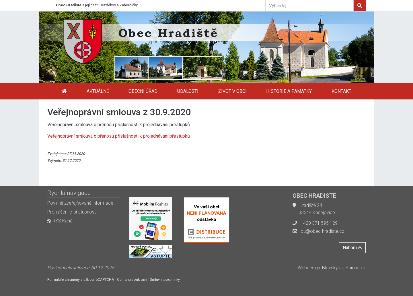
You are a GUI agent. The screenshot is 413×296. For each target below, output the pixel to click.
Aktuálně (98, 91)
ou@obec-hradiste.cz (322, 231)
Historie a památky (289, 91)
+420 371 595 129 (319, 223)
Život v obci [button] (232, 91)
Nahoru (352, 247)
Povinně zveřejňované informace (80, 203)
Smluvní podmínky (165, 279)
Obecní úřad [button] (142, 91)
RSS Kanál (60, 221)
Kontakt (341, 91)
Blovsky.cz (333, 267)
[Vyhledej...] (309, 5)
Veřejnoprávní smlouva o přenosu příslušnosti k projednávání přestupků (118, 136)
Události (187, 91)
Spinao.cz (356, 267)
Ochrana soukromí (132, 279)
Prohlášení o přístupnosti (72, 212)
